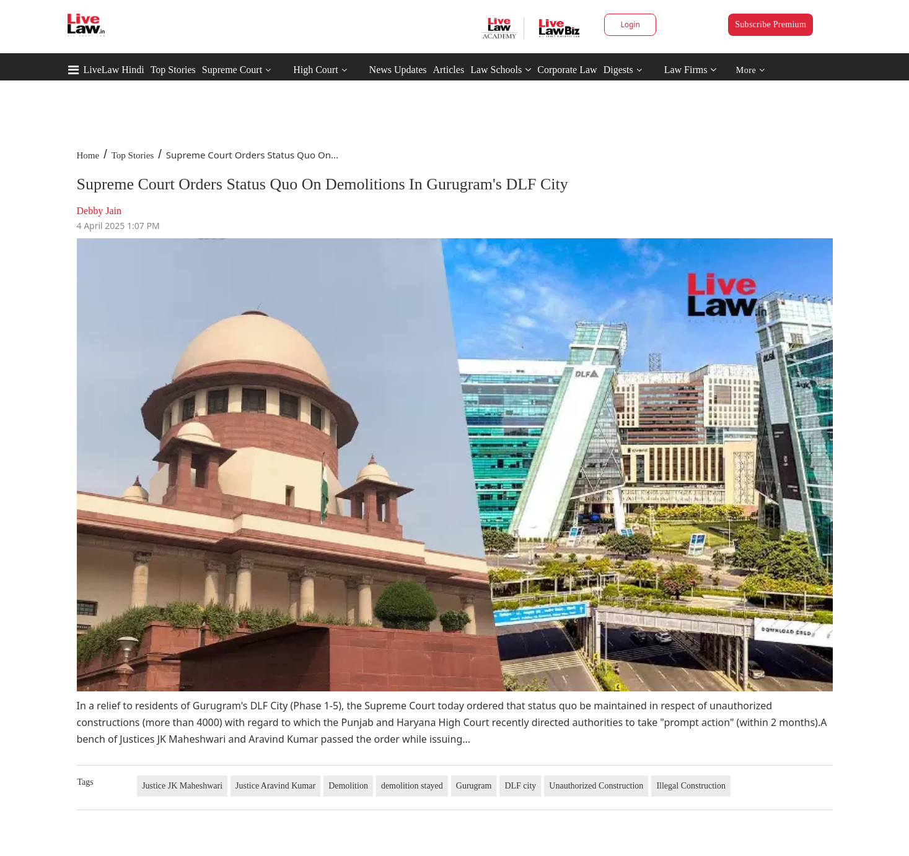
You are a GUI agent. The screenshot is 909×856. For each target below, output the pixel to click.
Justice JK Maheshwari (182, 785)
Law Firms (690, 69)
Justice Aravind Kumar (275, 785)
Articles (448, 69)
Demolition (348, 785)
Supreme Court (232, 69)
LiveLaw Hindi (114, 69)
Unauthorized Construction (596, 785)
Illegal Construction (691, 785)
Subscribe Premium (770, 24)
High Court (315, 69)
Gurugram (474, 785)
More (750, 70)
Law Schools (500, 69)
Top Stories (173, 69)
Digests (618, 69)
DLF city (520, 785)
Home (88, 155)
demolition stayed (412, 785)
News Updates (398, 69)
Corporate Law (567, 69)
